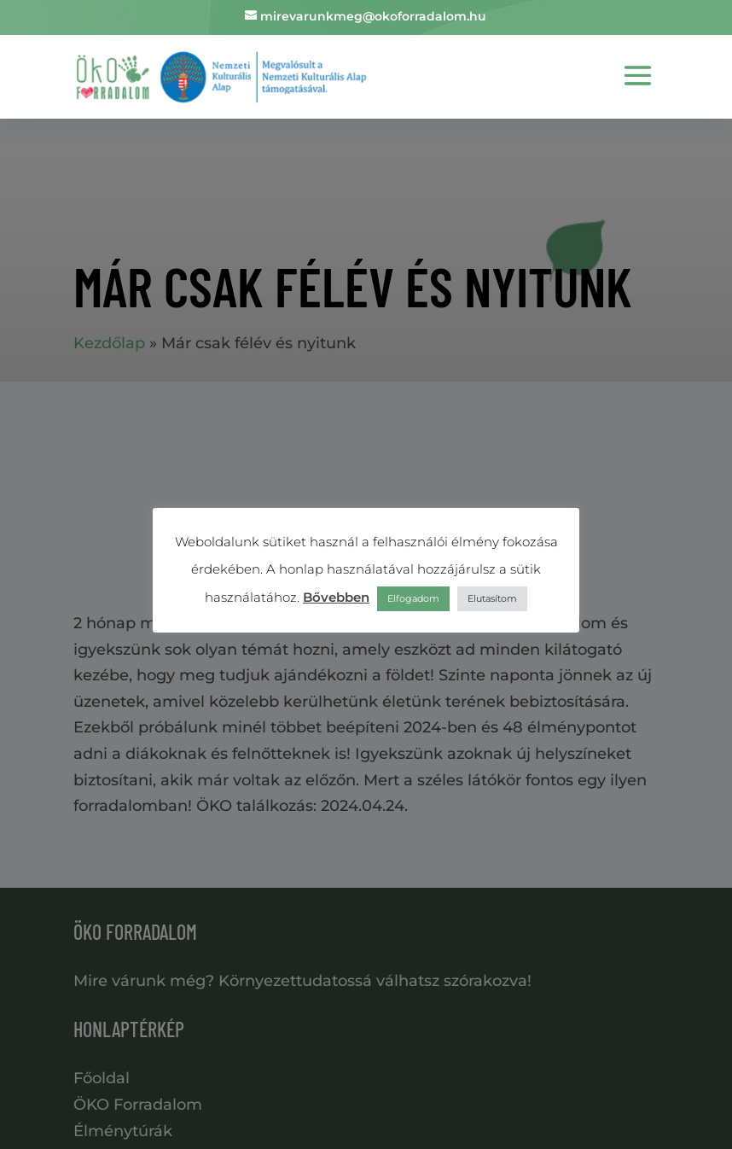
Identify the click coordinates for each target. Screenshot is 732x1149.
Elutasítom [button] (492, 598)
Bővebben (336, 597)
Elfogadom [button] (413, 598)
